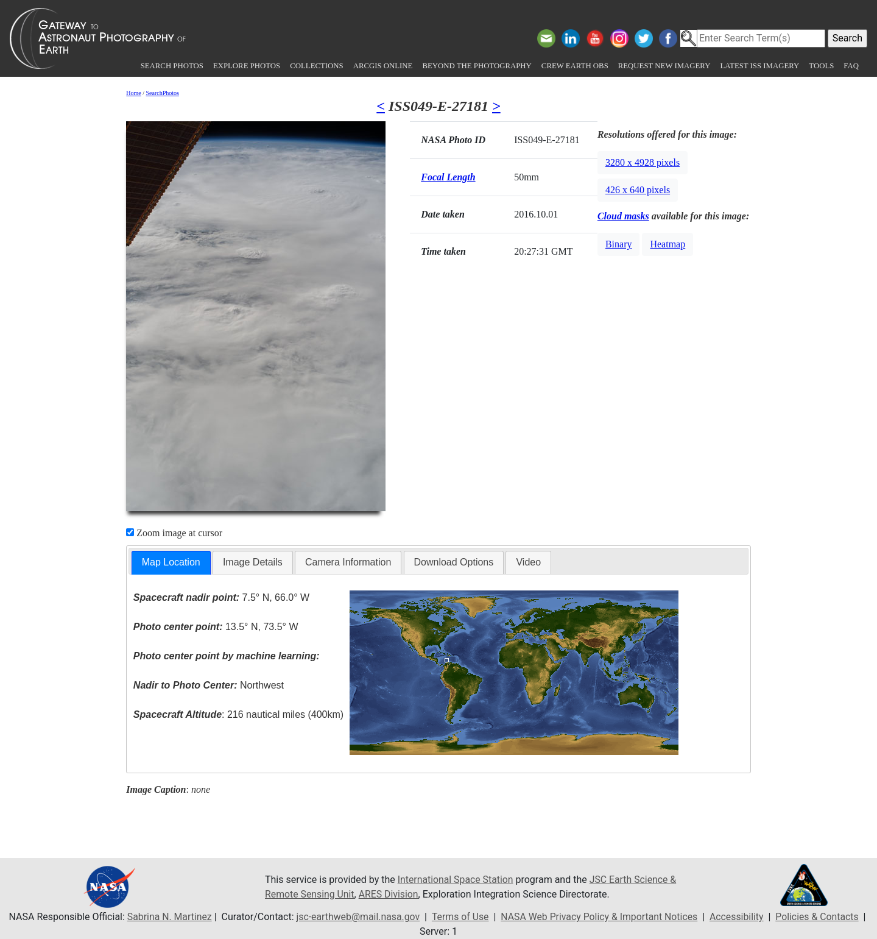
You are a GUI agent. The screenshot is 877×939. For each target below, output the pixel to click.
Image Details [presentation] (253, 562)
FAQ (851, 66)
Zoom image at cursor (174, 533)
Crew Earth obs (574, 66)
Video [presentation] (528, 562)
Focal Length (448, 177)
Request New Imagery (664, 66)
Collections (316, 66)
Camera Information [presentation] (348, 562)
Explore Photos (246, 66)
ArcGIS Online (383, 66)
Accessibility (738, 917)
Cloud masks (623, 216)
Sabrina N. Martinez (166, 917)
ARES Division (389, 894)
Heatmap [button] (667, 244)
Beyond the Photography (476, 66)
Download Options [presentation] (454, 562)
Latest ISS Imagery (759, 66)
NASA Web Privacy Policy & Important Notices (599, 917)
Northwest (208, 685)
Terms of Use (459, 917)
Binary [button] (618, 244)
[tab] (171, 563)
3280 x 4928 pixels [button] (642, 162)
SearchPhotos (162, 93)
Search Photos (172, 66)
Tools (821, 66)
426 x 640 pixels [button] (637, 190)
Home (133, 93)
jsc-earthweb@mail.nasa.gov (356, 917)
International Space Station (456, 879)
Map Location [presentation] (171, 562)
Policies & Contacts (820, 917)
